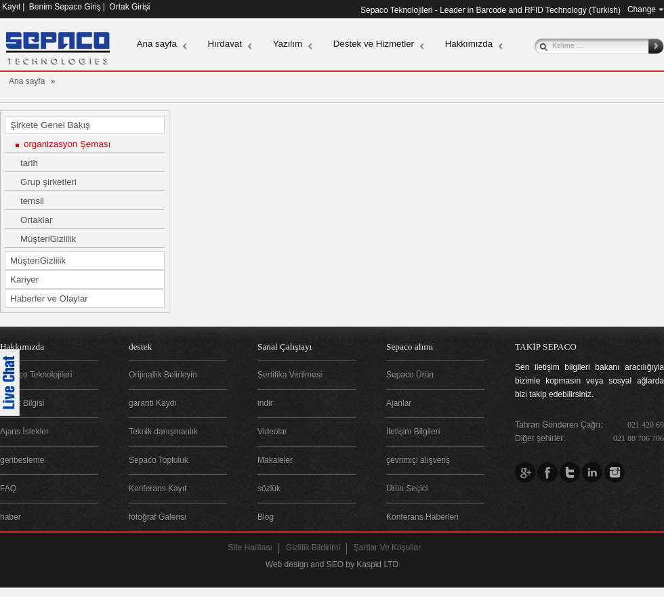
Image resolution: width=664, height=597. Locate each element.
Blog (265, 517)
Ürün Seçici (407, 488)
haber (10, 517)
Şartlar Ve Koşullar (387, 547)
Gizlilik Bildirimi (313, 547)
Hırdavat (225, 44)
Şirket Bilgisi (22, 403)
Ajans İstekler (24, 431)
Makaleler (275, 460)
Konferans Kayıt (157, 488)
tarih (29, 163)
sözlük (269, 488)
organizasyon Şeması (67, 144)
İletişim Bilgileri (413, 431)
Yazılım (287, 44)
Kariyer (24, 279)
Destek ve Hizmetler (373, 44)
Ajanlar (398, 403)
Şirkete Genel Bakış (50, 125)
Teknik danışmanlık (163, 431)
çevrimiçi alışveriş (418, 460)
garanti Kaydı (153, 403)
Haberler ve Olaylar (49, 298)
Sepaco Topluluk (158, 460)
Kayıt (11, 7)
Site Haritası (250, 547)
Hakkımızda (469, 44)
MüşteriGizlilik (48, 239)
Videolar (272, 431)
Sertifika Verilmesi (289, 374)
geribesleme (22, 460)
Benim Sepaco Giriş (65, 7)
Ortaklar (36, 220)
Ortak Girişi (129, 7)
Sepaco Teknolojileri (36, 374)
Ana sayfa (157, 44)
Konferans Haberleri (422, 517)
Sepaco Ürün (410, 374)
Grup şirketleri (48, 182)
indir (265, 403)
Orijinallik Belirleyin (163, 374)
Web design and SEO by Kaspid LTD (332, 564)
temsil (32, 201)
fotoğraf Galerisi (157, 517)
